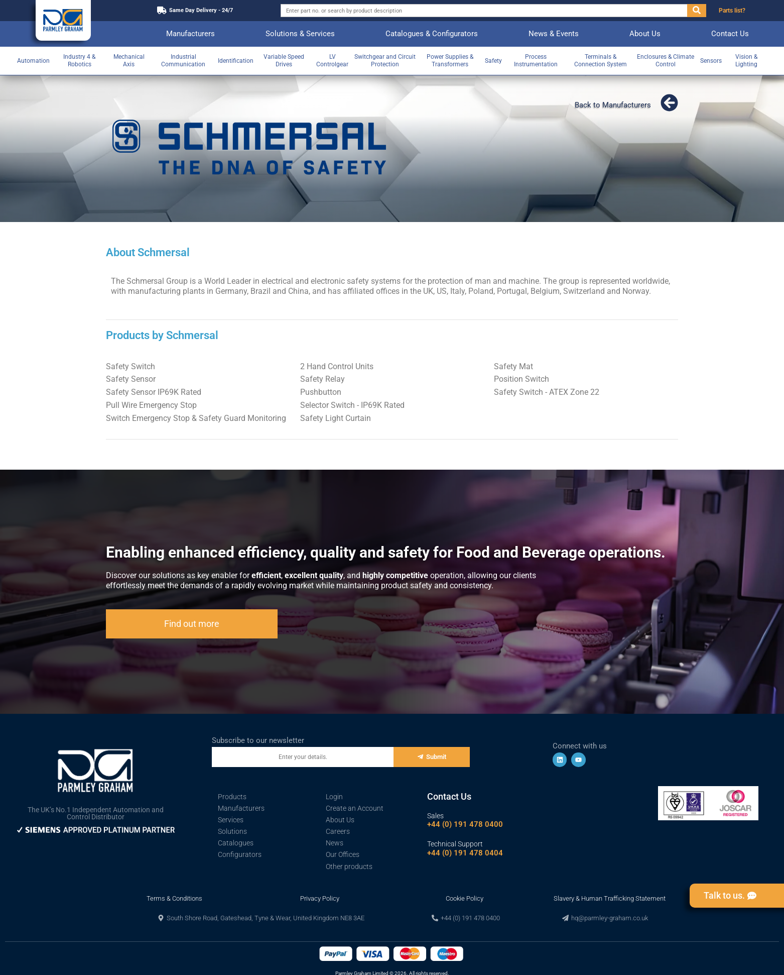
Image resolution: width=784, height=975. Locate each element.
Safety (493, 60)
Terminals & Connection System (600, 60)
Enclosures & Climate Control (665, 60)
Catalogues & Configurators (431, 33)
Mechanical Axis (129, 60)
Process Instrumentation (536, 60)
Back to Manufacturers (613, 105)
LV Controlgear (332, 60)
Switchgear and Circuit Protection (385, 60)
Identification (235, 60)
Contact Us (730, 33)
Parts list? (732, 10)
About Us (645, 33)
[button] (261, 918)
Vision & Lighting (746, 60)
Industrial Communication (183, 60)
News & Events (554, 33)
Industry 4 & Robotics (79, 60)
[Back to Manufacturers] (669, 103)
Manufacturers (190, 33)
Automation (33, 60)
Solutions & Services (300, 33)
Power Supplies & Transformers (450, 60)
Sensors (711, 60)
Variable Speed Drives (284, 60)
